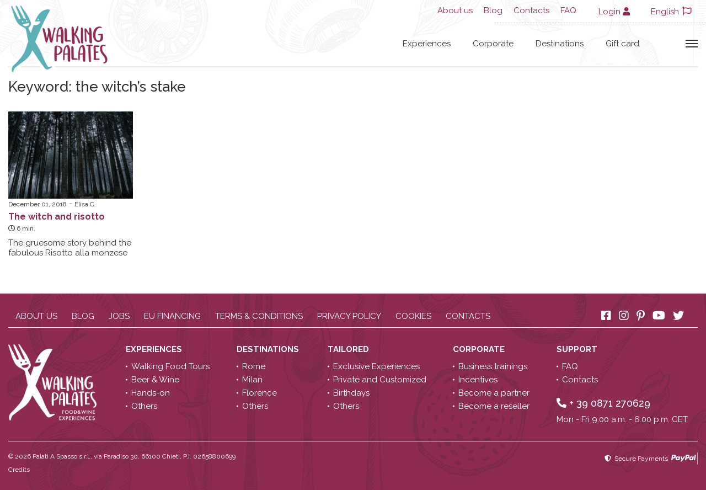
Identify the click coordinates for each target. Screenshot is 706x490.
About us (455, 10)
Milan (252, 380)
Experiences (427, 44)
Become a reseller (494, 406)
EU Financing (172, 316)
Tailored (349, 349)
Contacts (531, 10)
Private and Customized (379, 380)
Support (578, 349)
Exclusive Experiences (376, 366)
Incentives (478, 380)
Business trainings (492, 366)
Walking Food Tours (170, 366)
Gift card (622, 44)
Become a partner (494, 393)
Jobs (119, 316)
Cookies (413, 316)
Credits (19, 469)
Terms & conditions (259, 316)
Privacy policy (349, 316)
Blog (493, 10)
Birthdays (351, 393)
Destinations (560, 44)
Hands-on (150, 393)
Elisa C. (85, 204)
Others (144, 406)
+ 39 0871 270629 (603, 403)
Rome (253, 366)
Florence (259, 393)
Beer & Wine (155, 380)
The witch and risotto (56, 216)
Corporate (493, 44)
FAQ (568, 10)
